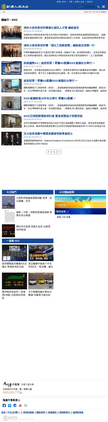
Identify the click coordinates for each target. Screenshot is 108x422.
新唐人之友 (79, 2)
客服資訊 (52, 412)
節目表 (90, 2)
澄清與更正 (64, 412)
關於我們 (41, 412)
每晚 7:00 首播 (63, 217)
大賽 (70, 2)
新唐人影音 (61, 2)
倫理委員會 (78, 412)
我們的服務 (28, 412)
